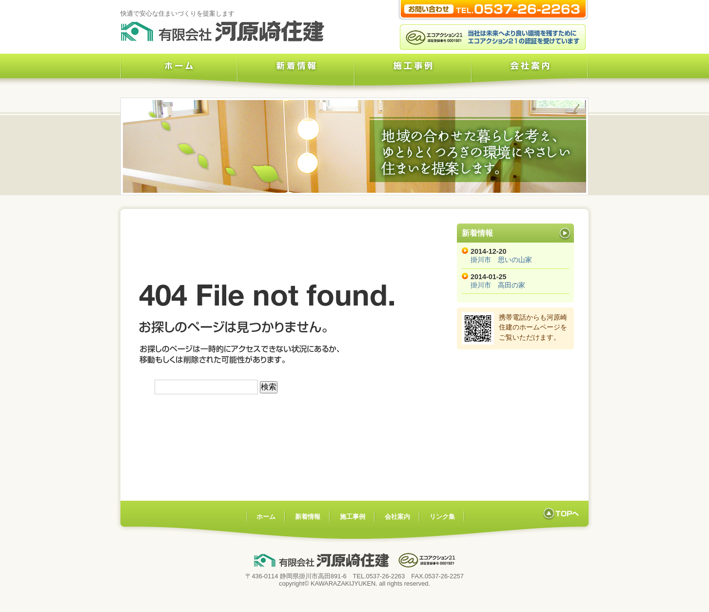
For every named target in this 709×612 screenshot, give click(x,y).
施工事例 (413, 73)
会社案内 (530, 73)
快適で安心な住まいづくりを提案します (177, 13)
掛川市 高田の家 (498, 285)
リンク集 (442, 516)
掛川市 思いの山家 (501, 260)
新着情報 (295, 73)
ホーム (178, 73)
